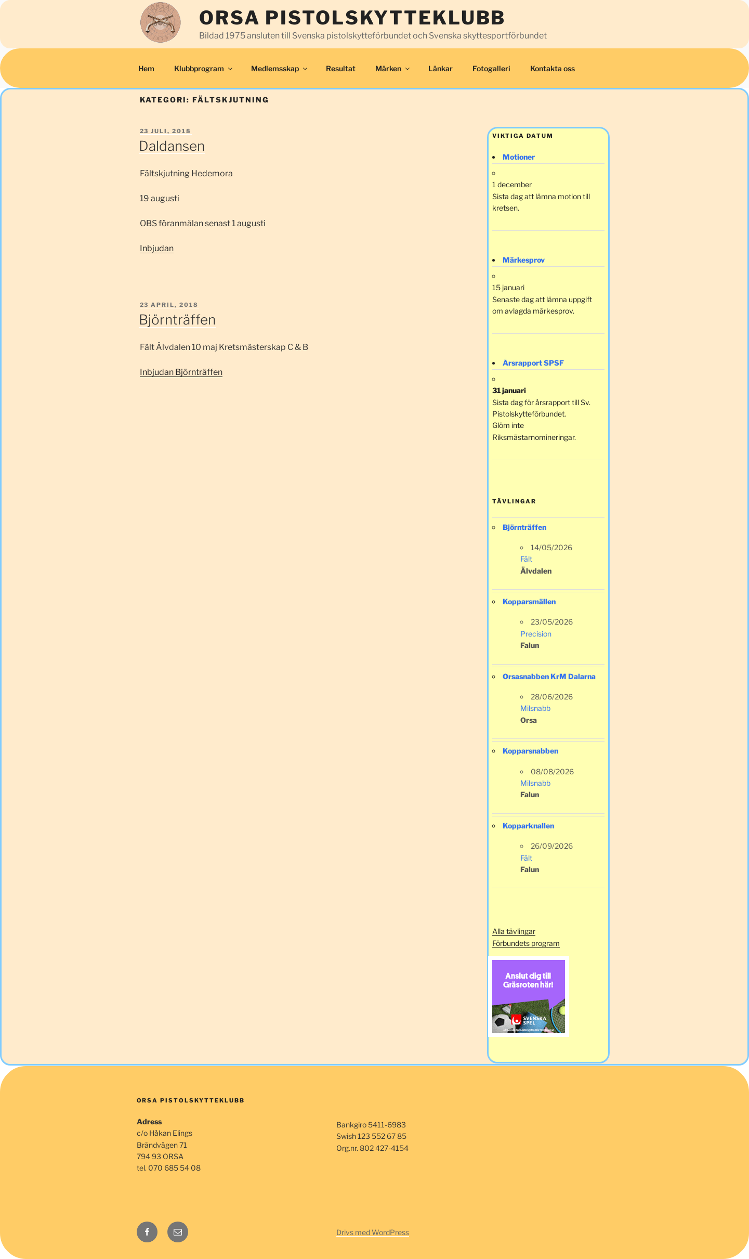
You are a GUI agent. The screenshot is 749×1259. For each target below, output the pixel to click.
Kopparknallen (528, 825)
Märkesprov (524, 259)
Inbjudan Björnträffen (181, 372)
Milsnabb (535, 708)
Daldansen (172, 146)
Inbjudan (157, 248)
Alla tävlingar (513, 931)
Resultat (341, 68)
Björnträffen (177, 319)
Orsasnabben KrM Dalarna (549, 676)
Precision (535, 633)
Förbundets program (526, 943)
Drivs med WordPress (372, 1232)
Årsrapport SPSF (533, 362)
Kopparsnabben (530, 750)
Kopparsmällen (529, 601)
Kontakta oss (552, 68)
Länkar (440, 68)
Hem (146, 68)
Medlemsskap (280, 68)
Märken (393, 68)
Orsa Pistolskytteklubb (352, 17)
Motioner (519, 156)
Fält (526, 558)
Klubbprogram (204, 68)
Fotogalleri (491, 68)
